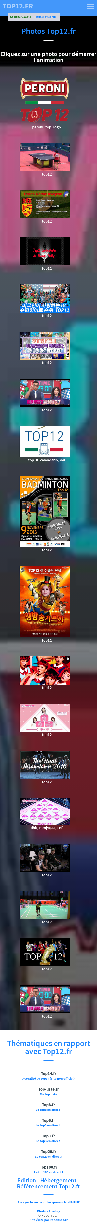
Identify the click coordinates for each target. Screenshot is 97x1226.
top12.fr (18, 6)
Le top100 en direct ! (48, 1172)
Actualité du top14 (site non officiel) (48, 1078)
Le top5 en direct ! (49, 1125)
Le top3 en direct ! (49, 1141)
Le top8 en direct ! (49, 1110)
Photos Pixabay (48, 1211)
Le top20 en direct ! (48, 1156)
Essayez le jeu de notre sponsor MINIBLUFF (49, 1202)
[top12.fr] (91, 7)
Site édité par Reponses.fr (49, 1220)
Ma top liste (48, 1094)
